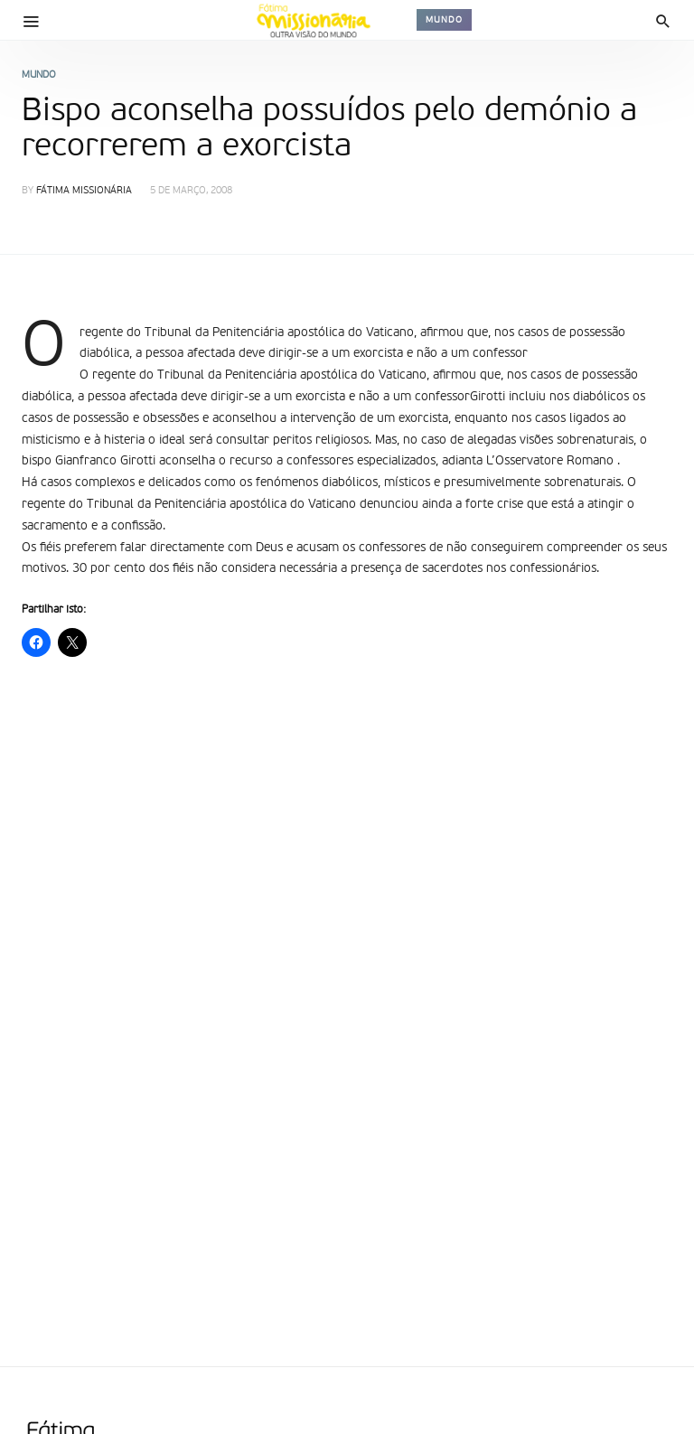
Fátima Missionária (84, 191)
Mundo (444, 19)
